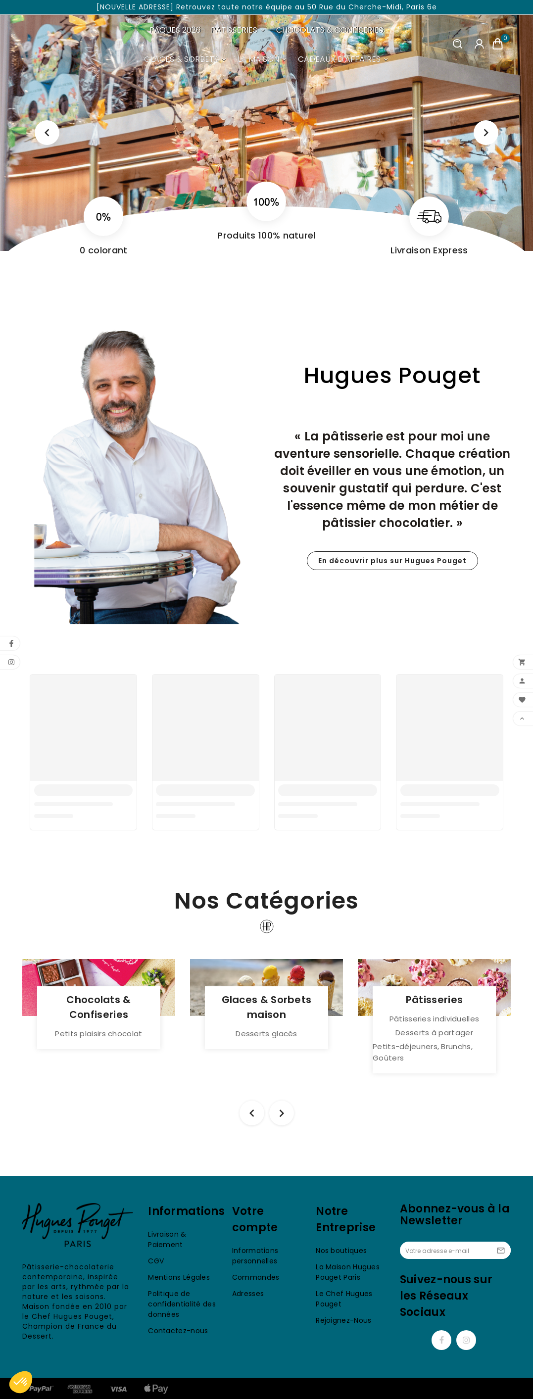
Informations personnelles (255, 1256)
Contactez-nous (178, 1331)
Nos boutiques (341, 1250)
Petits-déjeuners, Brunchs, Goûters (423, 1052)
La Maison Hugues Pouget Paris (348, 1272)
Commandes (256, 1277)
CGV (156, 1261)
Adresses (248, 1294)
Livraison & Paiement (167, 1239)
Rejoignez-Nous (343, 1320)
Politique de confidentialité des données (182, 1304)
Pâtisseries (434, 1000)
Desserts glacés (266, 1033)
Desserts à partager (434, 1032)
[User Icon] (479, 44)
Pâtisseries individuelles (434, 1018)
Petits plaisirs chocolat (98, 1033)
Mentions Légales (179, 1277)
